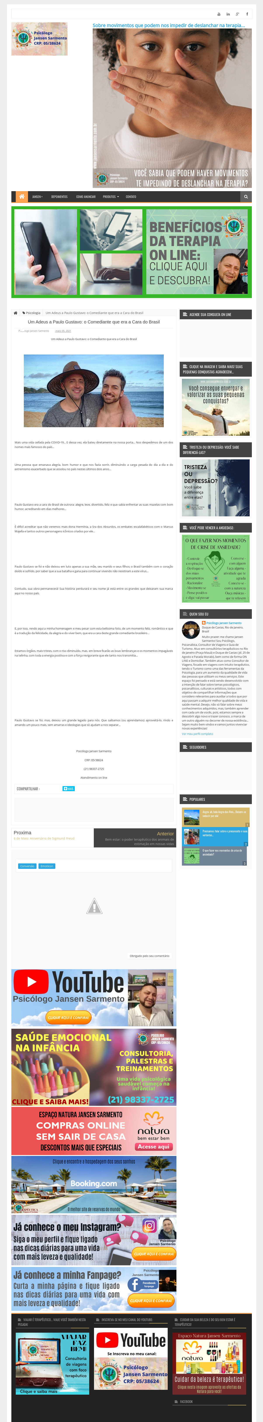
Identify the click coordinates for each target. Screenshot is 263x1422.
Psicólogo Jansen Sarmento (224, 623)
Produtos (109, 196)
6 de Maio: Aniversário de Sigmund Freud (44, 820)
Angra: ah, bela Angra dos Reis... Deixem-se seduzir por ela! (224, 814)
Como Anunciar (86, 196)
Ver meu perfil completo (197, 734)
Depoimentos (59, 196)
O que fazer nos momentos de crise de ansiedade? (222, 852)
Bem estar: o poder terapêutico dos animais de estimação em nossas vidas (139, 823)
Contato (131, 196)
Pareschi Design (236, 1408)
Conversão (27, 847)
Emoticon (47, 847)
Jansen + (37, 196)
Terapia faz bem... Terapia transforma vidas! (66, 1408)
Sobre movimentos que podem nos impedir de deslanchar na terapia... (169, 25)
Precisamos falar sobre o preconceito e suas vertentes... (225, 833)
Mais (70, 788)
